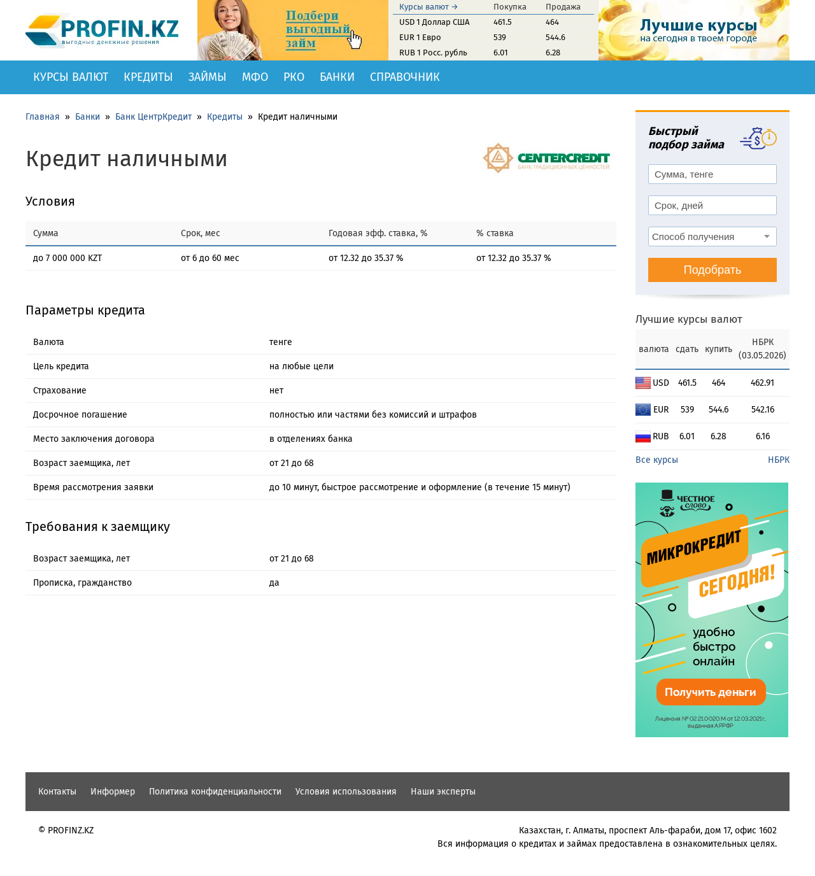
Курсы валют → (428, 6)
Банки (337, 77)
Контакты (57, 791)
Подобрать (713, 270)
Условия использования (346, 791)
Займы (207, 77)
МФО (255, 77)
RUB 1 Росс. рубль (433, 52)
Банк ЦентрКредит (153, 116)
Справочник (405, 77)
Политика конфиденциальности (215, 791)
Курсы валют (70, 77)
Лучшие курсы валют (688, 319)
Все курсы (656, 460)
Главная (42, 116)
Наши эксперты (443, 791)
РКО (293, 77)
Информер (112, 791)
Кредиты (148, 77)
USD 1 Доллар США (434, 22)
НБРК (779, 460)
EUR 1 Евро (420, 37)
